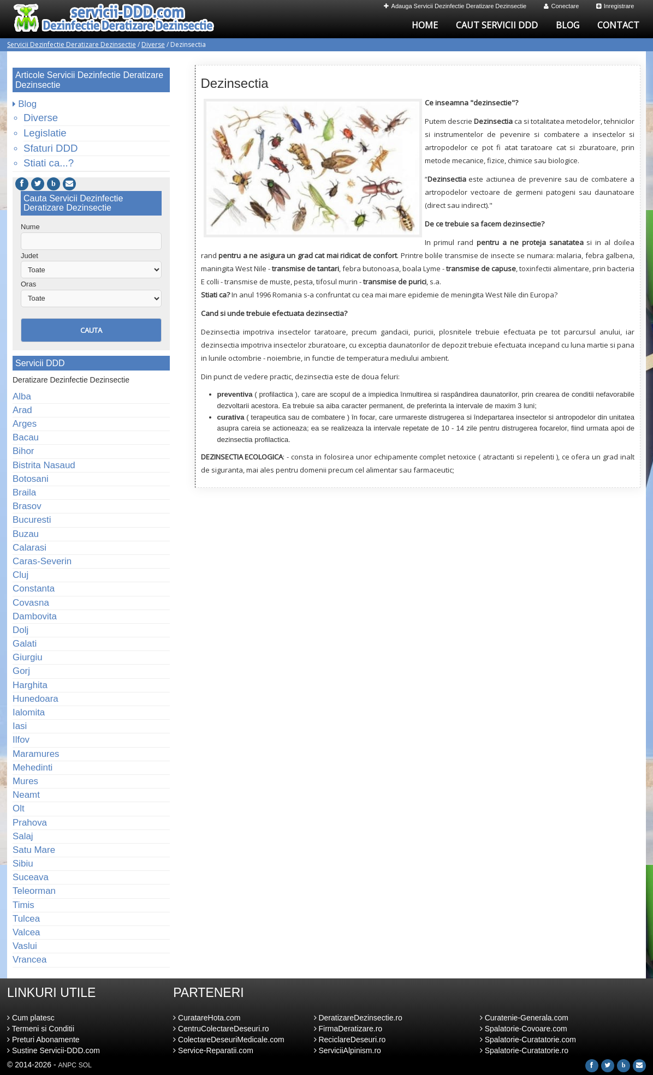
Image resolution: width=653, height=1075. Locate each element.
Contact (618, 25)
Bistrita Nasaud (44, 465)
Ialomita (29, 712)
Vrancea (29, 959)
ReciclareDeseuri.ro (350, 1039)
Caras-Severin (42, 561)
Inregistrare (615, 6)
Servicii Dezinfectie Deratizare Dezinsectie (71, 44)
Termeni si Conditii (40, 1028)
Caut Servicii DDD (497, 25)
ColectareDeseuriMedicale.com (228, 1039)
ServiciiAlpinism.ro (347, 1050)
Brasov (27, 506)
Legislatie (45, 133)
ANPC (67, 1065)
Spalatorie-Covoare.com (523, 1028)
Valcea (26, 932)
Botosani (31, 479)
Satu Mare (34, 850)
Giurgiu (28, 657)
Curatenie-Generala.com (524, 1017)
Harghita (30, 685)
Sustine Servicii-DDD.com (53, 1050)
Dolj (20, 630)
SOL (85, 1065)
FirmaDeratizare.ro (348, 1028)
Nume (30, 227)
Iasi (20, 726)
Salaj (23, 836)
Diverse (153, 44)
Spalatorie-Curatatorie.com (528, 1039)
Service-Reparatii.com (213, 1050)
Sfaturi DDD (50, 148)
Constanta (34, 588)
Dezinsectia (235, 83)
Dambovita (35, 616)
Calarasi (29, 547)
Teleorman (34, 891)
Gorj (21, 671)
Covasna (31, 603)
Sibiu (23, 863)
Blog (567, 25)
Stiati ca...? (48, 163)
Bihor (23, 451)
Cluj (20, 575)
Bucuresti (32, 520)
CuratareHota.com (206, 1017)
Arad (22, 410)
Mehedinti (32, 767)
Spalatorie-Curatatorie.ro (524, 1050)
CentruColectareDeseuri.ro (221, 1028)
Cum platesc (31, 1017)
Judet (29, 256)
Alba (22, 396)
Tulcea (26, 918)
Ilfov (21, 739)
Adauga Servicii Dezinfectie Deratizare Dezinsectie (455, 6)
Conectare (561, 6)
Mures (25, 781)
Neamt (26, 795)
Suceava (31, 877)
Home (425, 25)
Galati (25, 643)
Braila (24, 492)
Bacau (26, 437)
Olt (19, 808)
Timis (23, 905)
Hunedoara (35, 699)
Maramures (36, 754)
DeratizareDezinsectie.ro (358, 1017)
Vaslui (25, 946)
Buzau (26, 534)
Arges (25, 424)
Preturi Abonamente (43, 1039)
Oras (28, 284)
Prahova (30, 822)
